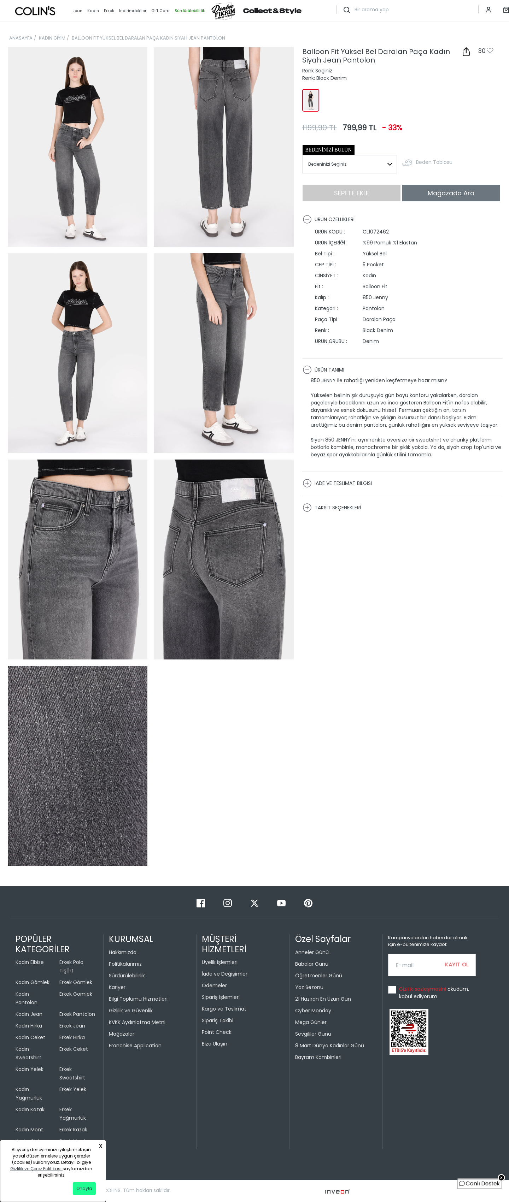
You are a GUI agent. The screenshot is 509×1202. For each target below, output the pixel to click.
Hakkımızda (122, 952)
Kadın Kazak (30, 1109)
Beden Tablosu (434, 162)
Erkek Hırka (72, 1037)
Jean (77, 10)
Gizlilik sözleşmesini (423, 989)
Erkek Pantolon (77, 1014)
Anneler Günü (312, 952)
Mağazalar (121, 1033)
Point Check (217, 1032)
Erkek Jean (72, 1025)
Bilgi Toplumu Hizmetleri (138, 998)
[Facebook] (201, 903)
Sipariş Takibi (217, 1020)
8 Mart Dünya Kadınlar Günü (329, 1045)
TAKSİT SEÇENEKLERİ (332, 507)
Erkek (109, 10)
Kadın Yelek (29, 1069)
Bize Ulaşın (214, 1043)
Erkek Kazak (73, 1129)
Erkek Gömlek (75, 982)
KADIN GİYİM (52, 38)
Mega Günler (311, 1022)
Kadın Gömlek (32, 982)
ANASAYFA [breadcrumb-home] (21, 38)
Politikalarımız (125, 963)
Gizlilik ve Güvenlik (131, 1010)
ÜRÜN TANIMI (323, 370)
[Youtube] (282, 903)
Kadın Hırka (29, 1025)
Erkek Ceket (73, 1049)
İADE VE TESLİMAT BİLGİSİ (337, 483)
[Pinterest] (308, 903)
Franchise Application (135, 1045)
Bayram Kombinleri (318, 1057)
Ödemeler (214, 985)
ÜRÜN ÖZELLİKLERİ (329, 219)
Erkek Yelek (72, 1089)
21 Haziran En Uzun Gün (323, 998)
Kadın (93, 10)
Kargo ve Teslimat (224, 1008)
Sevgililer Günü (313, 1033)
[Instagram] (228, 903)
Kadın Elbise (30, 962)
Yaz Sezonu (309, 987)
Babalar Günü (311, 963)
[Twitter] (255, 903)
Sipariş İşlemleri (221, 997)
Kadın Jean (29, 1014)
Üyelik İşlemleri (220, 962)
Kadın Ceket (30, 1037)
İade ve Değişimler (224, 973)
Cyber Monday (313, 1010)
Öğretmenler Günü (318, 975)
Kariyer (117, 987)
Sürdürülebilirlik (127, 975)
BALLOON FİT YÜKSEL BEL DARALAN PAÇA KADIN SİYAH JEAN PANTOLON (148, 38)
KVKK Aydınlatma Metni (137, 1022)
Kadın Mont (29, 1129)
